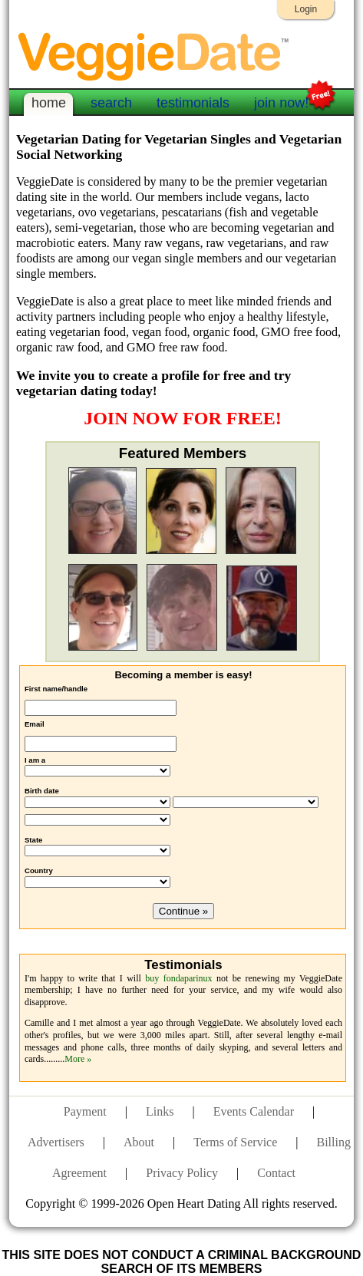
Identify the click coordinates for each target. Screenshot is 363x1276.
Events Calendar (253, 1111)
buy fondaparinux (178, 978)
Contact (276, 1172)
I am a (35, 760)
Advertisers (56, 1142)
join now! (281, 101)
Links (159, 1111)
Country (39, 870)
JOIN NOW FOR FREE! (183, 418)
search (111, 102)
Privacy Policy (182, 1172)
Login (306, 9)
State (33, 840)
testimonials (193, 102)
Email (35, 724)
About (139, 1142)
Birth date (42, 790)
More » (77, 1058)
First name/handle (56, 688)
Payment (85, 1111)
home (48, 102)
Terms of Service (235, 1142)
